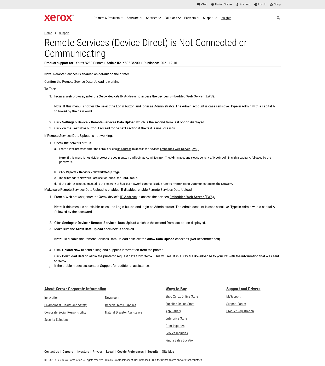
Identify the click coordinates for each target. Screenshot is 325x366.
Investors (83, 351)
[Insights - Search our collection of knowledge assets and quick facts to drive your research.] (226, 18)
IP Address (128, 96)
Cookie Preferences (130, 351)
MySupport (233, 296)
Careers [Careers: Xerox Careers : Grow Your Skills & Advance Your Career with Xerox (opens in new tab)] (68, 351)
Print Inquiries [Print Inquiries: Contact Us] (175, 326)
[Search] (278, 18)
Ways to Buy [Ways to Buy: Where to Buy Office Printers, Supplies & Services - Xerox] (176, 288)
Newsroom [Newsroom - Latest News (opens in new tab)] (112, 298)
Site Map (168, 351)
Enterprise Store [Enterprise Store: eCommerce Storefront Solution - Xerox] (176, 318)
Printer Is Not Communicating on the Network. (203, 183)
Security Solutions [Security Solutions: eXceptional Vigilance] (56, 320)
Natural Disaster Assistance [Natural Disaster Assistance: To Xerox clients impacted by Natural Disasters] (123, 312)
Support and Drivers (243, 288)
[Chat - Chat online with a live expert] (202, 4)
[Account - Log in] (243, 4)
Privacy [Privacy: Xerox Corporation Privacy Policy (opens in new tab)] (97, 351)
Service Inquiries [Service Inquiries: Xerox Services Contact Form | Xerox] (177, 333)
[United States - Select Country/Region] (221, 4)
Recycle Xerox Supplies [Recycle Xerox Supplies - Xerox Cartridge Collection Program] (120, 305)
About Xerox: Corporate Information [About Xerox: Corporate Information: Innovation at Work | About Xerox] (75, 288)
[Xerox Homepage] (59, 18)
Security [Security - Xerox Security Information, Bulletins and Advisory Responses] (152, 351)
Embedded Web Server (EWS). (192, 96)
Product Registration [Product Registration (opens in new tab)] (240, 311)
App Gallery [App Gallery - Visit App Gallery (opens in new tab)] (173, 311)
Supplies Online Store (180, 304)
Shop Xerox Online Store (182, 296)
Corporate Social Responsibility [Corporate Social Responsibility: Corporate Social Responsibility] (65, 312)
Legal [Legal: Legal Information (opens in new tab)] (110, 351)
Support (64, 33)
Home (48, 33)
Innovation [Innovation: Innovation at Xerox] (51, 298)
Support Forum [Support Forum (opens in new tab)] (236, 304)
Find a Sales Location (180, 340)
